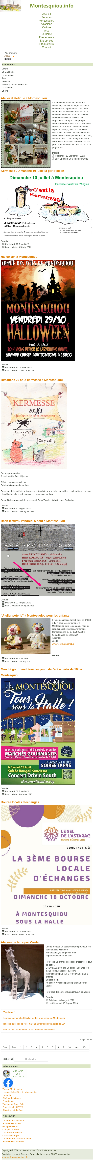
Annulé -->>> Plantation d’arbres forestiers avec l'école (29, 1029)
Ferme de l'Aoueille (11, 1123)
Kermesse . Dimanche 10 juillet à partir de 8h (32, 171)
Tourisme (46, 34)
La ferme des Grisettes (13, 1120)
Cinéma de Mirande (11, 1098)
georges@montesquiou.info (15, 1157)
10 (69, 1047)
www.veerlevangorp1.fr (63, 644)
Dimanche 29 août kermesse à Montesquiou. (32, 380)
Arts (46, 30)
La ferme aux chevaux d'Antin (16, 1138)
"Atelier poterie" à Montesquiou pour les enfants (35, 615)
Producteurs (46, 44)
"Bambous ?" (9, 1012)
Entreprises (46, 40)
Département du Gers (12, 1110)
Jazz (4, 78)
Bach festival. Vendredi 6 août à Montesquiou (33, 521)
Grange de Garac (10, 1126)
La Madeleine (8, 72)
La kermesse (8, 75)
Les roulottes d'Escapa (13, 1132)
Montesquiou (46, 20)
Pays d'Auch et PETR (12, 1107)
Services (46, 17)
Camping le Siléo (10, 1129)
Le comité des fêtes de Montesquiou (19, 1092)
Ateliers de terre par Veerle (20, 942)
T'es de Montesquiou (12, 1089)
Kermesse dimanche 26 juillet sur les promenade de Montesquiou (34, 1018)
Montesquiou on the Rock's (14, 84)
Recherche (7, 1059)
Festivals (6, 81)
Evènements (46, 37)
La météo (6, 1095)
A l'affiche (46, 24)
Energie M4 (7, 1101)
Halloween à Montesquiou (19, 256)
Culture (46, 27)
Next (77, 1047)
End (85, 1047)
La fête (5, 91)
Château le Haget (10, 1135)
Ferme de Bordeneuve (13, 1141)
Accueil (46, 14)
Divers (5, 69)
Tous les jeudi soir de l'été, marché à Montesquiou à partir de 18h (34, 1024)
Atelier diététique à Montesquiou (24, 98)
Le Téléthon (7, 88)
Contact (46, 47)
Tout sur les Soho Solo (13, 1104)
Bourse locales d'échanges (20, 802)
